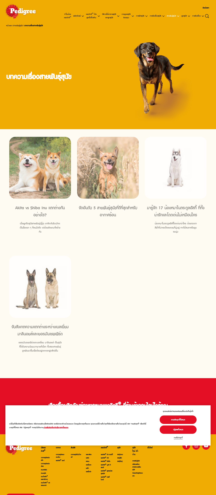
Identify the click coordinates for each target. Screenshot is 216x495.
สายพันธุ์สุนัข (18, 25)
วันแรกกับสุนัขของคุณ (137, 474)
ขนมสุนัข (43, 473)
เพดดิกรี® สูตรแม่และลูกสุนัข (106, 472)
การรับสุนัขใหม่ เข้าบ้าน (135, 449)
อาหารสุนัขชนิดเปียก (45, 464)
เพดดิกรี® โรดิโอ (105, 461)
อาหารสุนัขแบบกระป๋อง (60, 455)
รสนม (87, 461)
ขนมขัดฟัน (44, 469)
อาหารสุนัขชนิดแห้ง (45, 458)
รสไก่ (87, 468)
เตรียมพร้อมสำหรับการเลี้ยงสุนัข (136, 467)
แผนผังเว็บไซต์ (150, 446)
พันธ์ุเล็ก (119, 458)
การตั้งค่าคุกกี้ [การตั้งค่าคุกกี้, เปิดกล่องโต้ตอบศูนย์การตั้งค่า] (178, 437)
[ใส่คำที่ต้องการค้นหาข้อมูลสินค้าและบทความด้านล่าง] (207, 16)
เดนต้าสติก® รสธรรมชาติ (45, 483)
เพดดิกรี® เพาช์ (60, 460)
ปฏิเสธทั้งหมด (178, 429)
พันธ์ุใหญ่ (119, 461)
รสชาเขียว (88, 454)
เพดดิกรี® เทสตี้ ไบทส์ (105, 478)
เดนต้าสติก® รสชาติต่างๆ (44, 477)
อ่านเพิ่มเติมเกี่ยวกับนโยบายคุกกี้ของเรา (56, 427)
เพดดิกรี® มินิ (105, 458)
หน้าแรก (9, 25)
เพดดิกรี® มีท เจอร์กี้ (107, 454)
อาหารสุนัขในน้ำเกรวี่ (76, 455)
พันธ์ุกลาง (120, 454)
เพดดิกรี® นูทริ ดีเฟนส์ (106, 466)
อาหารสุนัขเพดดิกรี (44, 447)
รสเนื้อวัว (88, 471)
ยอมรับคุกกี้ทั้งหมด (178, 419)
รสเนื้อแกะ (88, 465)
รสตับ (87, 458)
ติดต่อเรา (206, 7)
